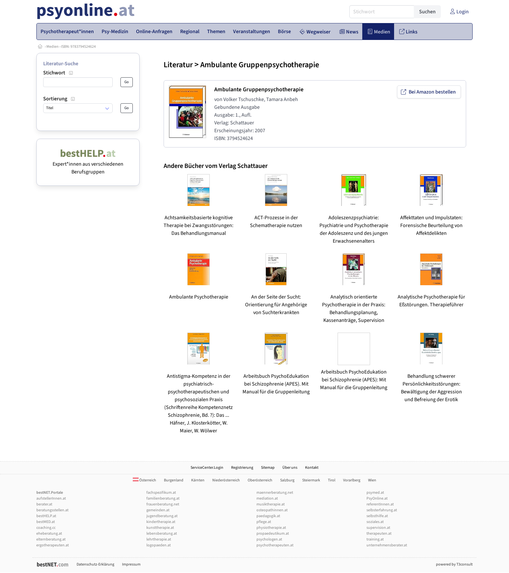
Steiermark (311, 480)
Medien (52, 46)
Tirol (331, 480)
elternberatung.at (51, 539)
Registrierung (242, 467)
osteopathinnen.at (272, 510)
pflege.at (263, 522)
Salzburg (287, 480)
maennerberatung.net (274, 492)
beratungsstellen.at (52, 510)
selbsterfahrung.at (381, 510)
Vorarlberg (351, 480)
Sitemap (268, 467)
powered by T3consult (454, 564)
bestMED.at (45, 522)
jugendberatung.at (162, 516)
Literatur (178, 64)
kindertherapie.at (160, 522)
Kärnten (198, 480)
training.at (375, 539)
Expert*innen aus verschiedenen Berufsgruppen (88, 164)
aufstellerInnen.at (51, 498)
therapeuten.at (378, 533)
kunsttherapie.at (160, 527)
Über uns (289, 467)
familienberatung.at (163, 498)
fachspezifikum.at (161, 492)
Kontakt (311, 467)
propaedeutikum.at (272, 533)
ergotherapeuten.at (52, 545)
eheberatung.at (49, 533)
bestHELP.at (46, 516)
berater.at (44, 504)
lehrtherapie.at (158, 539)
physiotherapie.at (271, 527)
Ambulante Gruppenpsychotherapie (259, 64)
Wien (372, 480)
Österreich (144, 480)
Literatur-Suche (60, 63)
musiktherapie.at (270, 504)
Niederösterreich (226, 480)
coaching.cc (46, 527)
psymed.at (375, 492)
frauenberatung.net (162, 504)
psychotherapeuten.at (274, 545)
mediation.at (267, 498)
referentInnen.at (380, 504)
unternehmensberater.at (386, 545)
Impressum (131, 564)
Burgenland (173, 480)
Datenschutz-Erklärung (95, 564)
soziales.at (375, 522)
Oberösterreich (260, 480)
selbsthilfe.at (377, 516)
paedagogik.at (268, 516)
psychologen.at (269, 539)
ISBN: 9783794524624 (78, 46)
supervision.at (378, 527)
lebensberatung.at (161, 533)
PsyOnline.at (377, 498)
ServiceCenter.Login (207, 467)
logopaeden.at (158, 545)
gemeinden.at (157, 510)
